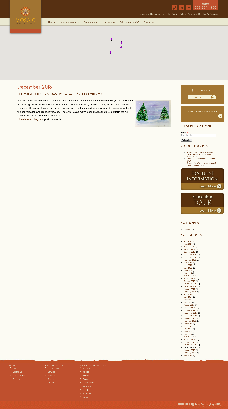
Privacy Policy (19, 375)
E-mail (184, 132)
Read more (25, 119)
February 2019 (190, 353)
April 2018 (188, 326)
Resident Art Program (208, 14)
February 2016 (190, 260)
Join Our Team (170, 14)
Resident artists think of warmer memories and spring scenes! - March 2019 (200, 154)
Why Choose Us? (129, 22)
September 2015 (191, 249)
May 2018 (188, 329)
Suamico (51, 379)
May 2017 (188, 297)
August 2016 (189, 276)
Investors (143, 14)
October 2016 (189, 281)
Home (51, 22)
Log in (37, 119)
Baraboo (51, 372)
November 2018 (190, 345)
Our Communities (54, 365)
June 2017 (188, 300)
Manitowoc (86, 386)
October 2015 (189, 252)
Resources (109, 22)
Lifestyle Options (69, 22)
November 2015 (190, 254)
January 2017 (189, 289)
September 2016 (191, 278)
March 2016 (189, 262)
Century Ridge (54, 368)
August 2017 (189, 305)
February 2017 (190, 292)
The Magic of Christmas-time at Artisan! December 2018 (60, 94)
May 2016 (188, 268)
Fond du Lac (87, 375)
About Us (149, 22)
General (187, 230)
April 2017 (188, 294)
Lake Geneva (88, 383)
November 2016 (190, 284)
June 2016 (188, 270)
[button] (111, 39)
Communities (91, 22)
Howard (51, 383)
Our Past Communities (92, 365)
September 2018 (191, 339)
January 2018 (189, 318)
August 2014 (189, 241)
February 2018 (190, 321)
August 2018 (189, 337)
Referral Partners (187, 14)
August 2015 (189, 247)
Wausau (51, 375)
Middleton (86, 394)
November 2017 (190, 313)
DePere (85, 372)
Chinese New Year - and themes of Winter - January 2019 (201, 164)
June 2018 (188, 331)
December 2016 (190, 286)
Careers (16, 368)
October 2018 (189, 342)
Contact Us (155, 14)
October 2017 (189, 310)
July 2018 (188, 334)
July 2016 (188, 273)
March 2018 (189, 323)
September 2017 (191, 307)
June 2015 (188, 244)
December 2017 (190, 315)
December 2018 (190, 347)
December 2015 (190, 257)
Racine (85, 397)
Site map (16, 379)
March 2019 (189, 355)
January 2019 (189, 350)
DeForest (86, 368)
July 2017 (188, 302)
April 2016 (188, 265)
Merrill (85, 390)
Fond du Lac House (90, 379)
